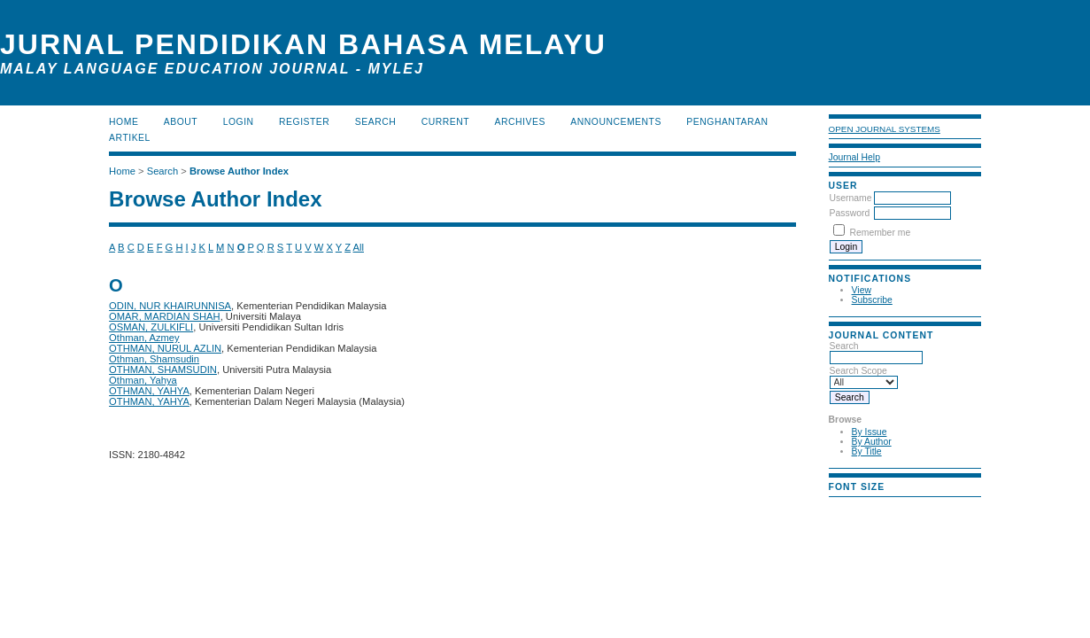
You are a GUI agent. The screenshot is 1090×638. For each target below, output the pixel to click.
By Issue (869, 432)
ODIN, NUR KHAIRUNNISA (170, 305)
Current (445, 122)
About (180, 122)
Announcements (615, 122)
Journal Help (854, 157)
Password (850, 213)
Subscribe (872, 300)
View (861, 290)
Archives (520, 122)
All (358, 247)
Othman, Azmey (144, 337)
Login (238, 122)
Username (851, 198)
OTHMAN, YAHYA (149, 390)
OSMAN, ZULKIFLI (151, 327)
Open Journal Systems (884, 129)
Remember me (879, 232)
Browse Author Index (239, 171)
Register (304, 122)
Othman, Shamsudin (154, 359)
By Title (867, 451)
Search (876, 351)
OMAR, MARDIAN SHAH (164, 316)
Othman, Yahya (143, 380)
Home (123, 122)
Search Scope (864, 376)
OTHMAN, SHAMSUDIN (163, 369)
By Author (872, 442)
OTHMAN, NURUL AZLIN (165, 348)
